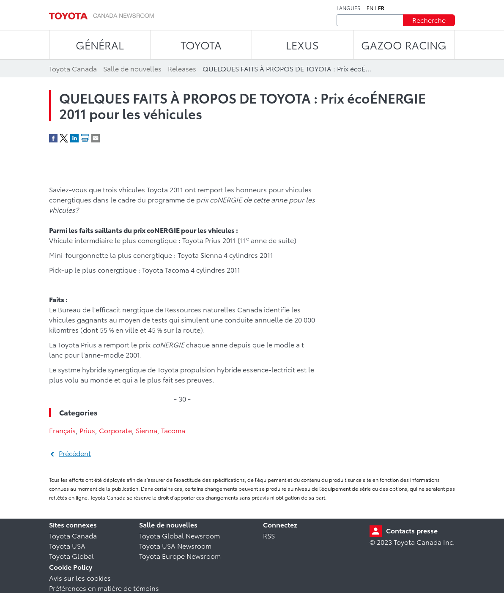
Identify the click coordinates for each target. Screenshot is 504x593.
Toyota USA (67, 545)
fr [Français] (381, 8)
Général (100, 44)
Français (62, 430)
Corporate (115, 430)
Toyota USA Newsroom (175, 545)
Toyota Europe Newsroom (180, 555)
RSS (269, 535)
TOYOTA (201, 44)
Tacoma (173, 430)
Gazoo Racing (403, 44)
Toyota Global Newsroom (179, 535)
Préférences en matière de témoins (104, 588)
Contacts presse (412, 530)
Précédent (75, 453)
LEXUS (302, 44)
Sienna (146, 430)
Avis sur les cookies (80, 577)
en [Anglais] (370, 8)
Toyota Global (71, 555)
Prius (87, 430)
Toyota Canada (73, 535)
